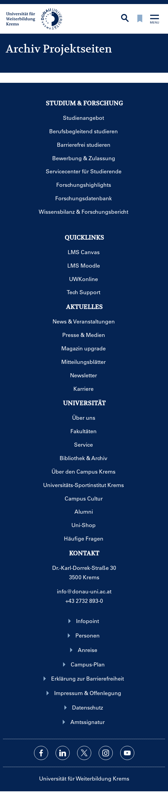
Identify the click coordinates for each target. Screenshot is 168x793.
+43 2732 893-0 (84, 600)
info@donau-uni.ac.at (84, 591)
